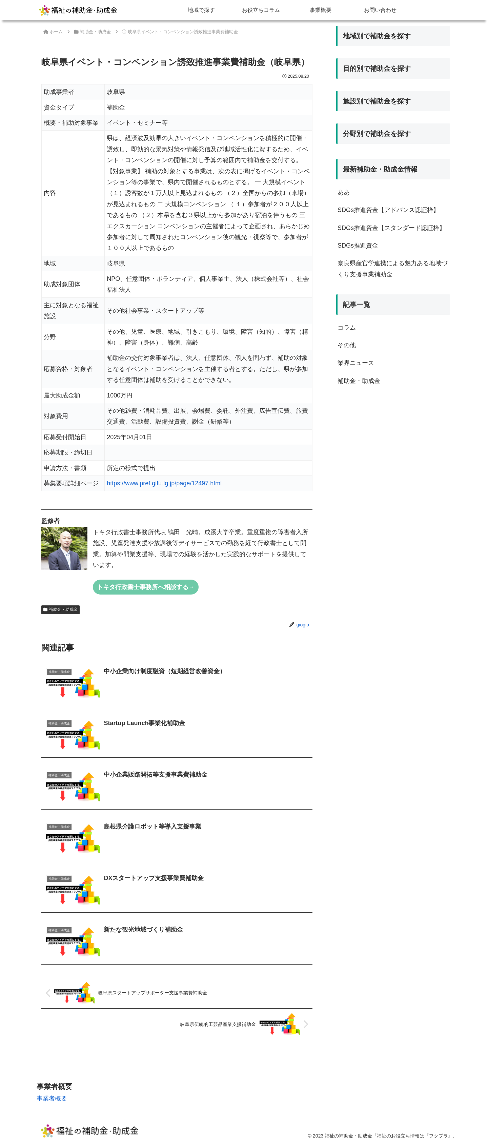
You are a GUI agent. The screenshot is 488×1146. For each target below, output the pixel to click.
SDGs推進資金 (358, 245)
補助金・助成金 (60, 609)
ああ (344, 192)
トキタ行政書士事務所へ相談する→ (146, 587)
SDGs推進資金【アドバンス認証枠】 (388, 210)
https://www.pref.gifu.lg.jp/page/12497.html (164, 483)
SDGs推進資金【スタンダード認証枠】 (391, 228)
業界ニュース (356, 363)
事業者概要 (52, 1098)
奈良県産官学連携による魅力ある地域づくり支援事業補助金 (392, 268)
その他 (347, 345)
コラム (347, 327)
